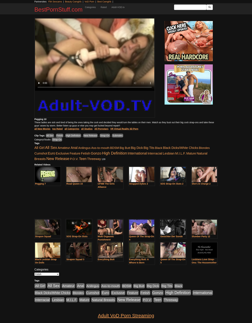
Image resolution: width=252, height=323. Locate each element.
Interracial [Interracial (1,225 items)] (155, 153)
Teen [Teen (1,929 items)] (82, 159)
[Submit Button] (209, 7)
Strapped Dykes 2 (138, 183)
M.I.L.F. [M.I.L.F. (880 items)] (180, 153)
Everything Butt (106, 259)
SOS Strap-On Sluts (76, 236)
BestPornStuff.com (58, 9)
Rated (104, 7)
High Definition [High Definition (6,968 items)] (114, 153)
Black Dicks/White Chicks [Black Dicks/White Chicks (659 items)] (180, 148)
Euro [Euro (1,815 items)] (51, 153)
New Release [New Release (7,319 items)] (57, 158)
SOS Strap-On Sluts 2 (171, 183)
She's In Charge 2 (201, 183)
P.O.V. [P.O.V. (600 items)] (74, 159)
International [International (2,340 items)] (137, 153)
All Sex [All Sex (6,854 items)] (51, 147)
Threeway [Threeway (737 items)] (94, 159)
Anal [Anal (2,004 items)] (74, 148)
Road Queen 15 (74, 183)
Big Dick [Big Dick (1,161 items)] (137, 148)
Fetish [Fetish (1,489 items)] (85, 153)
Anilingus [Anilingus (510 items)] (84, 148)
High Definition (73, 135)
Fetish (60, 135)
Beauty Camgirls (73, 1)
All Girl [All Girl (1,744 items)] (39, 148)
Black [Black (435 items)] (158, 148)
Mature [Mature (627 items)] (191, 153)
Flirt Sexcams (55, 1)
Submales (117, 135)
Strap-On (104, 135)
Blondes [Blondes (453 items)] (204, 148)
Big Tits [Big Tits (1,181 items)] (149, 148)
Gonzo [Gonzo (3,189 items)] (96, 153)
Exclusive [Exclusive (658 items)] (62, 153)
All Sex (50, 135)
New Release (90, 135)
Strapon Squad (43, 236)
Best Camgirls (104, 1)
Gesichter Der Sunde (171, 236)
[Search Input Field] (190, 7)
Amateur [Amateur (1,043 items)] (64, 148)
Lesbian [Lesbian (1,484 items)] (169, 153)
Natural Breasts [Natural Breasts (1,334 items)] (103, 300)
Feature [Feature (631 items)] (75, 153)
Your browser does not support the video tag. (94, 54)
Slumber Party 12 (201, 236)
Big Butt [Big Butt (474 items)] (125, 148)
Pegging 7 (40, 183)
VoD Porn (89, 1)
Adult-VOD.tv (118, 7)
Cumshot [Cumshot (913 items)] (40, 153)
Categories (90, 7)
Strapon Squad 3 (75, 259)
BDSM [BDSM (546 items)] (114, 148)
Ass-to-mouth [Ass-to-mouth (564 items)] (100, 148)
